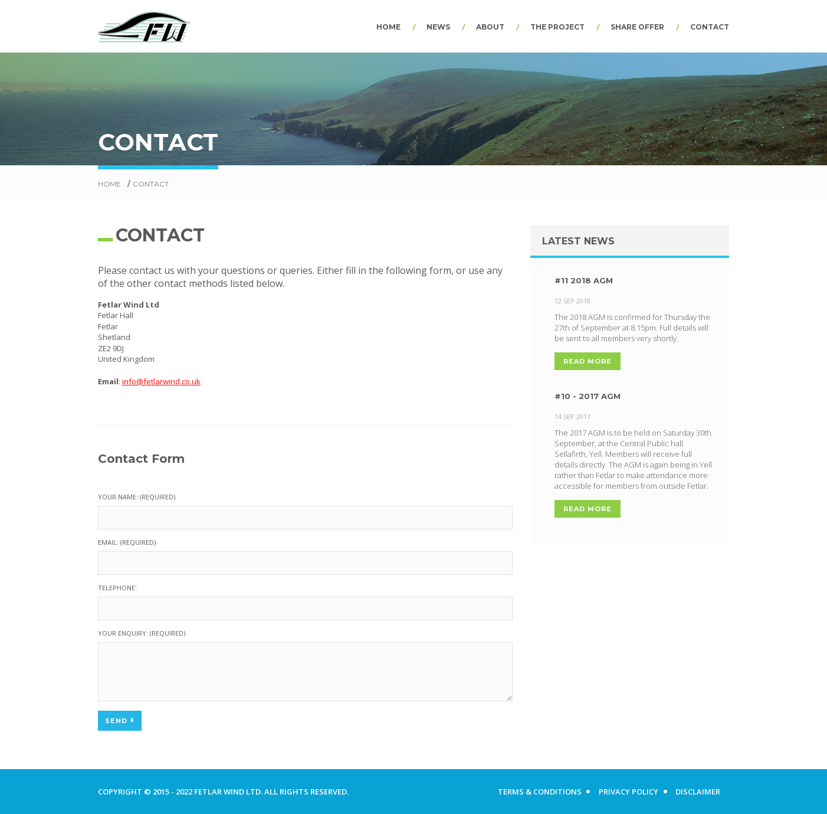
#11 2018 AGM (572, 280)
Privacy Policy (628, 791)
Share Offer (637, 27)
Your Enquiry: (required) (141, 633)
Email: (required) (127, 542)
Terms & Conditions (538, 791)
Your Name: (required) (136, 496)
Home (388, 27)
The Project (557, 27)
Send (119, 720)
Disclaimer (697, 791)
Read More (576, 361)
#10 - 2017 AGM (576, 396)
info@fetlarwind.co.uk (161, 381)
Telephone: (117, 587)
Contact (709, 27)
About (490, 27)
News (438, 27)
